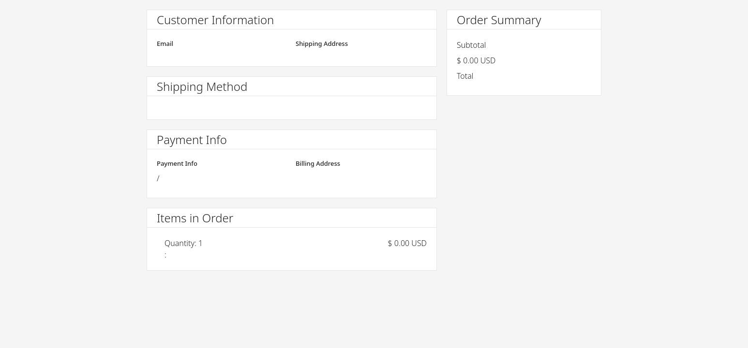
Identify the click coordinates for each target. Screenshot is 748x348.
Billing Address (318, 163)
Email (165, 43)
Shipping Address (322, 43)
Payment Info (177, 163)
